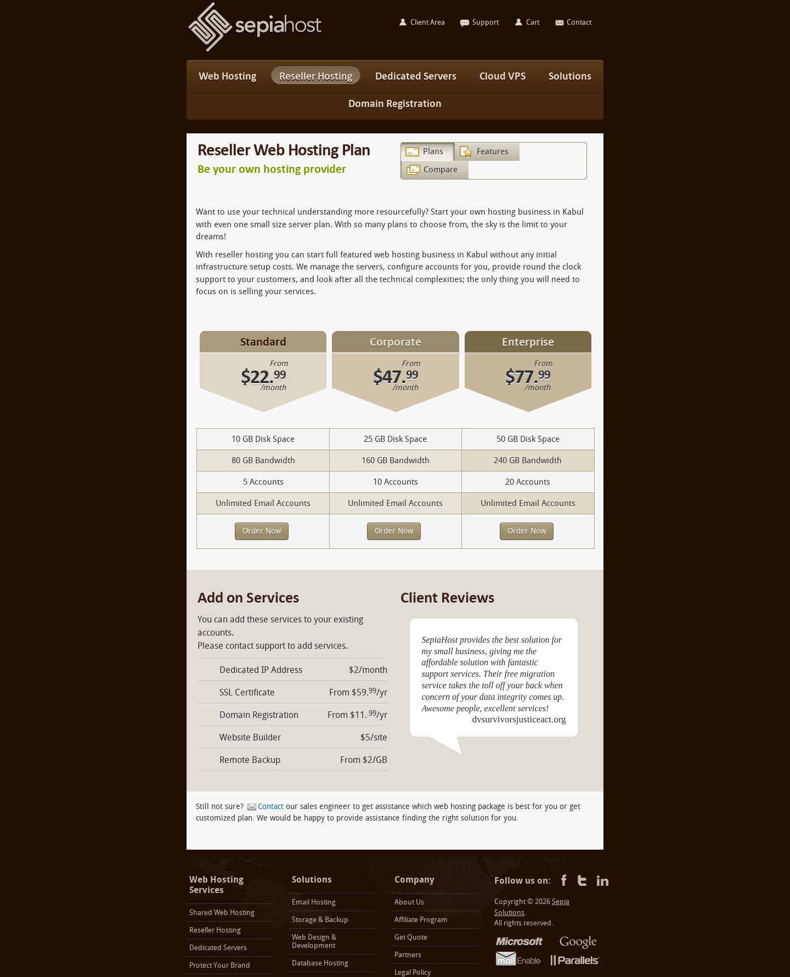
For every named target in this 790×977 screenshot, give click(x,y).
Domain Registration (258, 715)
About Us (409, 902)
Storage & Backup (320, 920)
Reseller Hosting (215, 930)
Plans (433, 151)
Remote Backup (249, 760)
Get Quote (410, 937)
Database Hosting (320, 963)
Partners (407, 955)
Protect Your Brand (219, 965)
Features (493, 151)
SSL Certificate (247, 692)
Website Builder (250, 737)
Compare (441, 170)
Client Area (427, 22)
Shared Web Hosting (222, 912)
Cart (532, 22)
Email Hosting (314, 902)
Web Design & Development (314, 941)
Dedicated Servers (218, 948)
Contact (271, 806)
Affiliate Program (421, 920)
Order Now (261, 531)
